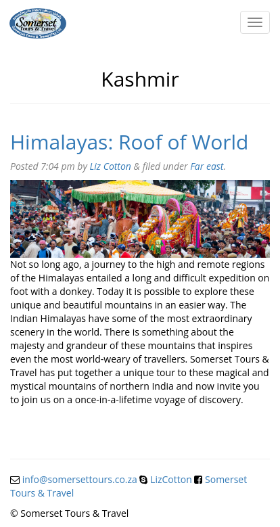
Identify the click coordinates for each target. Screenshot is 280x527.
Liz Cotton (110, 166)
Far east (206, 166)
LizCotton (171, 479)
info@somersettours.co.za (79, 479)
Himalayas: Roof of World (129, 142)
